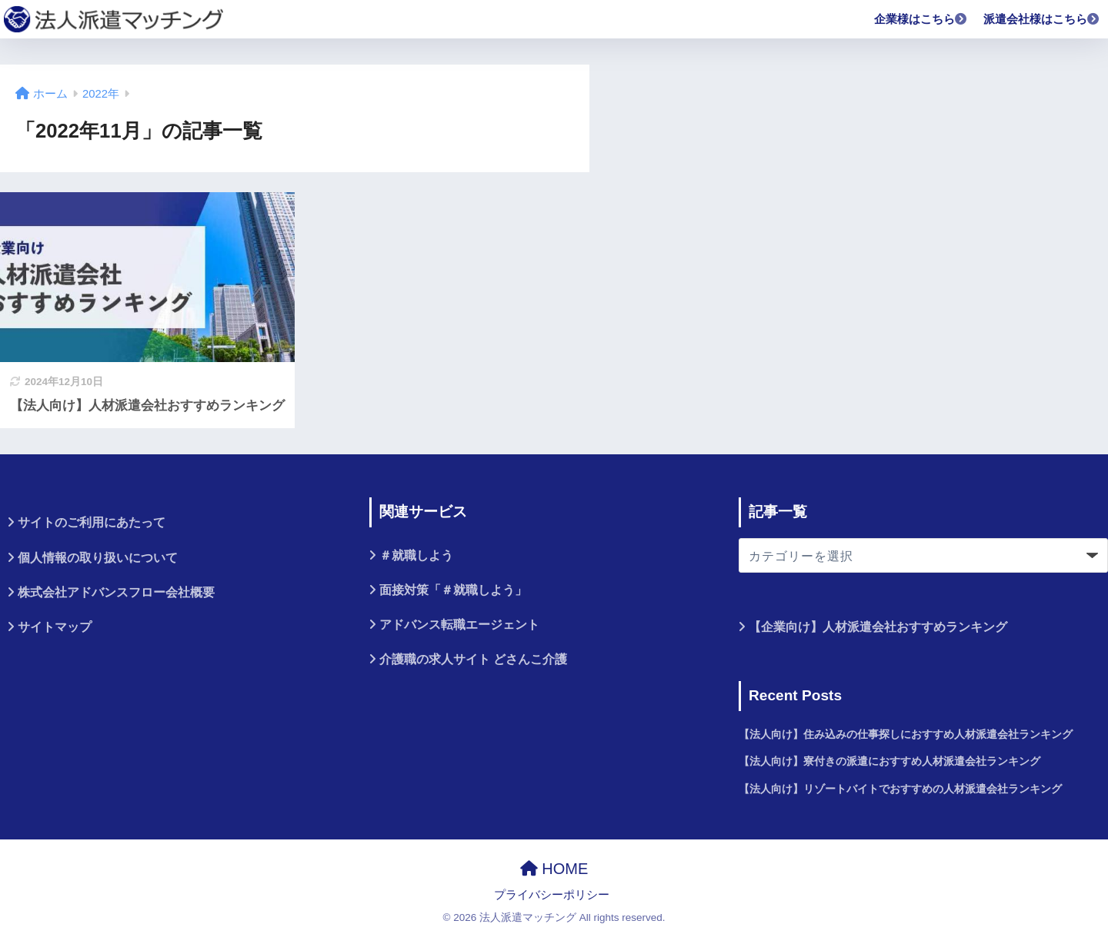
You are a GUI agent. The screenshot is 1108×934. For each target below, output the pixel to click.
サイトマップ (55, 626)
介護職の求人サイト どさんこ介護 (473, 659)
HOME (554, 868)
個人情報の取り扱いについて (98, 557)
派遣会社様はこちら (1041, 18)
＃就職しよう (416, 555)
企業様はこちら (921, 18)
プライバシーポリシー (551, 895)
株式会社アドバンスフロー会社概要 (116, 592)
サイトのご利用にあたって (91, 522)
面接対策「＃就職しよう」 (453, 590)
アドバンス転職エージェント (459, 624)
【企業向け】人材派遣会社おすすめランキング (878, 626)
